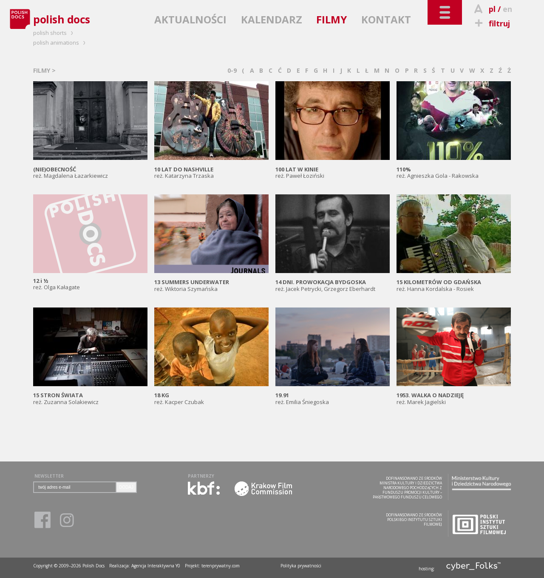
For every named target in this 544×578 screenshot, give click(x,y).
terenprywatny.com (220, 566)
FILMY (331, 19)
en (507, 9)
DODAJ (126, 487)
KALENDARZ (271, 19)
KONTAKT (386, 19)
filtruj (491, 23)
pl (492, 9)
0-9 (232, 70)
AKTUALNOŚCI (190, 19)
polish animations (60, 42)
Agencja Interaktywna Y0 (155, 566)
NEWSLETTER (49, 476)
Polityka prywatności (300, 566)
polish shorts (54, 33)
